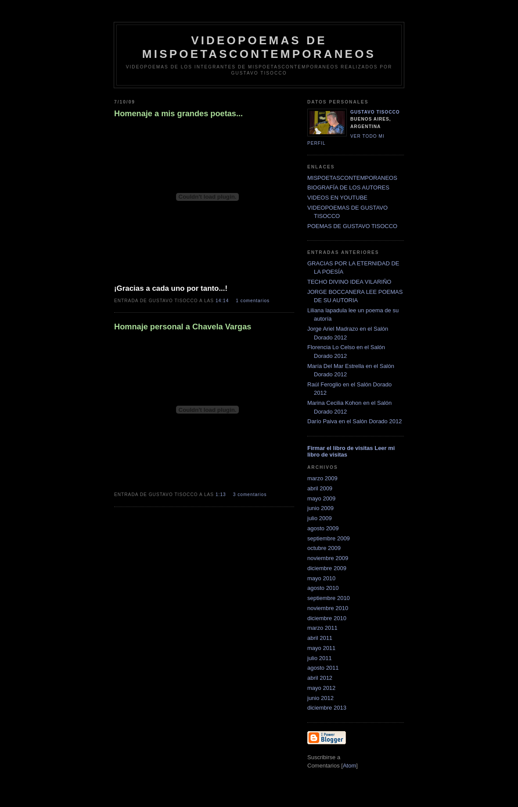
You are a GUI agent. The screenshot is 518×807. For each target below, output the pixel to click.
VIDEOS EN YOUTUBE (337, 197)
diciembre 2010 (326, 618)
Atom (349, 765)
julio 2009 (319, 518)
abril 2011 (319, 638)
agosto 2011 (323, 667)
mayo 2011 (321, 648)
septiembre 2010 (328, 598)
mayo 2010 (321, 578)
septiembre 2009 (328, 538)
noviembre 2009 (327, 558)
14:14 (223, 300)
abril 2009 (319, 488)
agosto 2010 (323, 588)
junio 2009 (320, 508)
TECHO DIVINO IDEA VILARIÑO (349, 282)
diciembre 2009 (326, 568)
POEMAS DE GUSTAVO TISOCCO (352, 226)
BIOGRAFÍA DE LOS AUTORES (348, 187)
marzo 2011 (322, 628)
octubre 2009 (324, 548)
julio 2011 (319, 658)
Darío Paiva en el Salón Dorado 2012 (354, 421)
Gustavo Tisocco (375, 112)
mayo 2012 (321, 688)
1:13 (222, 494)
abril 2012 (319, 678)
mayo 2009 (321, 498)
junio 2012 (320, 698)
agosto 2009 (323, 528)
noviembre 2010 (327, 608)
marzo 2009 (322, 478)
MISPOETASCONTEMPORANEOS (352, 178)
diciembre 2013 (326, 707)
